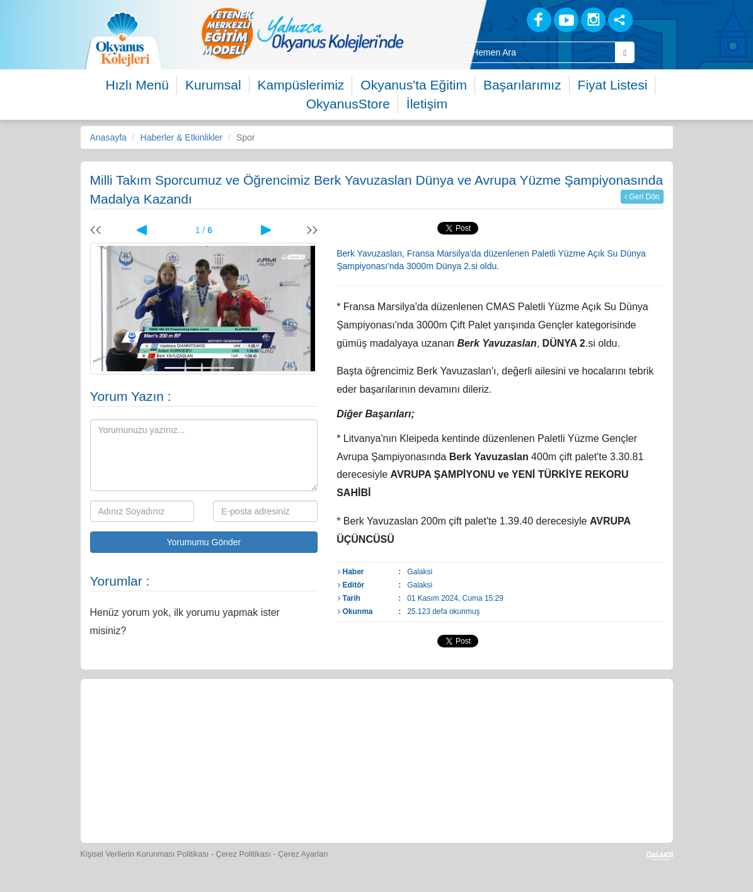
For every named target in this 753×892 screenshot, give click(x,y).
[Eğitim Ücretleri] (552, 721)
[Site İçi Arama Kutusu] (540, 52)
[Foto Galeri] (436, 721)
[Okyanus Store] (262, 721)
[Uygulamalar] (405, 797)
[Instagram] (593, 20)
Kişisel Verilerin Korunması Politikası (145, 854)
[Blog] (495, 19)
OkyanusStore (348, 103)
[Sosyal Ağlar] (620, 20)
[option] (302, 33)
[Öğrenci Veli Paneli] (204, 721)
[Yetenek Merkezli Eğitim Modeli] (302, 33)
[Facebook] (539, 20)
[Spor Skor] (378, 721)
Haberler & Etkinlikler (182, 137)
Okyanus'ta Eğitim (413, 85)
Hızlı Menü (137, 85)
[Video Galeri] (494, 721)
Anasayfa (108, 137)
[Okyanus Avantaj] (347, 797)
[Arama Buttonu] (625, 52)
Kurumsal (213, 85)
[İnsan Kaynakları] (609, 721)
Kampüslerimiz (301, 85)
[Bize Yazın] (146, 721)
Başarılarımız (522, 85)
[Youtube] (566, 20)
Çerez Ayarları (303, 854)
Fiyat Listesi (613, 85)
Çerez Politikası (243, 854)
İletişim (426, 103)
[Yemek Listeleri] (320, 721)
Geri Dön (641, 196)
